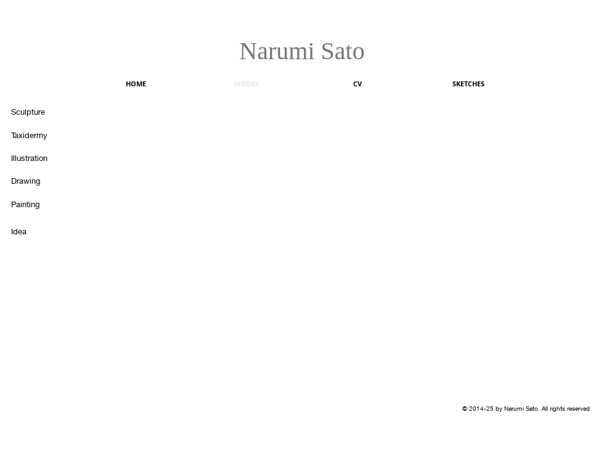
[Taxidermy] (35, 135)
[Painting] (35, 204)
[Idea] (35, 231)
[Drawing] (35, 180)
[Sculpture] (35, 111)
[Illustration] (35, 158)
